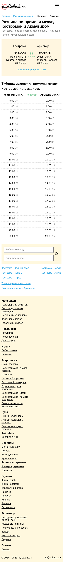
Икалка (6, 499)
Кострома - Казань (12, 272)
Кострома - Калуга (51, 268)
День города (8, 340)
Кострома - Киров (11, 277)
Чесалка (6, 495)
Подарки (6, 539)
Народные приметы (13, 523)
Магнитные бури (11, 447)
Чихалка (6, 492)
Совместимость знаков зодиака (14, 369)
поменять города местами (31, 69)
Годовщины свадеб (12, 323)
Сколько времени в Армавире (18, 288)
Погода (6, 450)
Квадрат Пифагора (12, 488)
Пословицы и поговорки (15, 527)
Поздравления (10, 336)
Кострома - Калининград (15, 268)
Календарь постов (12, 319)
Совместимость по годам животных (12, 404)
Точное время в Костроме (16, 283)
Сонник (6, 549)
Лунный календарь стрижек (12, 421)
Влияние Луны (10, 437)
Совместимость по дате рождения (15, 398)
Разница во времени (14, 462)
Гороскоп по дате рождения (11, 387)
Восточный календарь (14, 382)
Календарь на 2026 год (14, 304)
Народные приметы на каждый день (14, 518)
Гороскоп (7, 374)
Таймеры (7, 470)
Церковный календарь (14, 315)
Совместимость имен (14, 393)
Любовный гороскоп (13, 378)
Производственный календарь (12, 310)
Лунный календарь (12, 416)
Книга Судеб (8, 480)
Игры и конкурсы (11, 535)
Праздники (8, 332)
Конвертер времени (13, 466)
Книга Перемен (10, 484)
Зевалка (6, 503)
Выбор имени (9, 350)
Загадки (6, 531)
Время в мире (9, 458)
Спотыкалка (8, 507)
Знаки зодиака (10, 364)
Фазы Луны (8, 433)
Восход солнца (10, 454)
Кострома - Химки (51, 272)
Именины (7, 354)
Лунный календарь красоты (12, 428)
